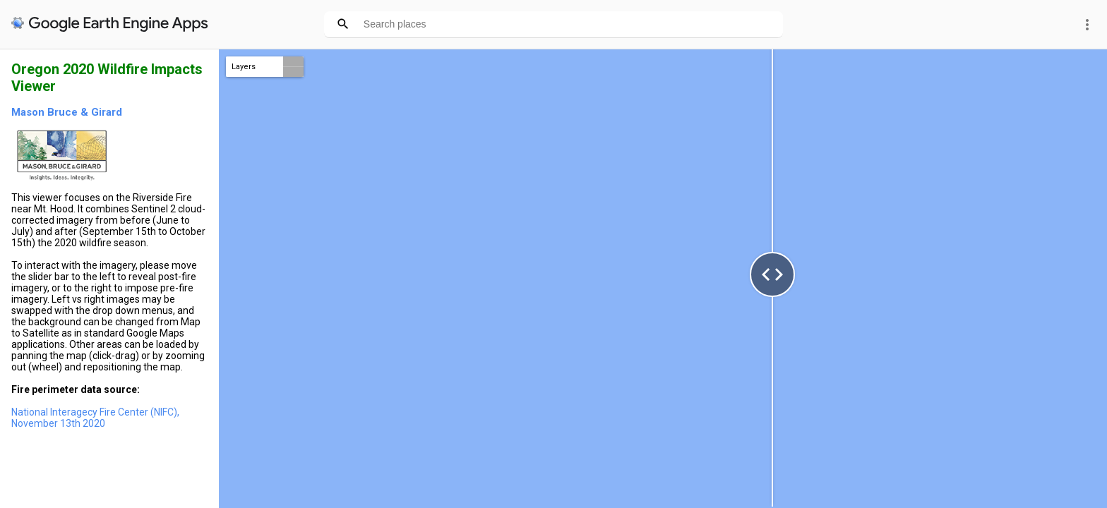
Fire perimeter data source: (75, 389)
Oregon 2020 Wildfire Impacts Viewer (107, 78)
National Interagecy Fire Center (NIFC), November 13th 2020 (95, 417)
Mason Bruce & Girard (66, 112)
